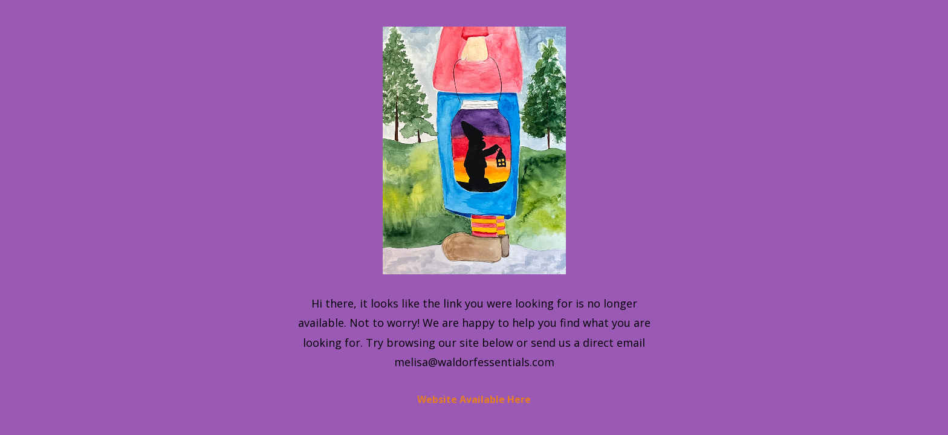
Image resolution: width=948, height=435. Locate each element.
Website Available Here (474, 399)
